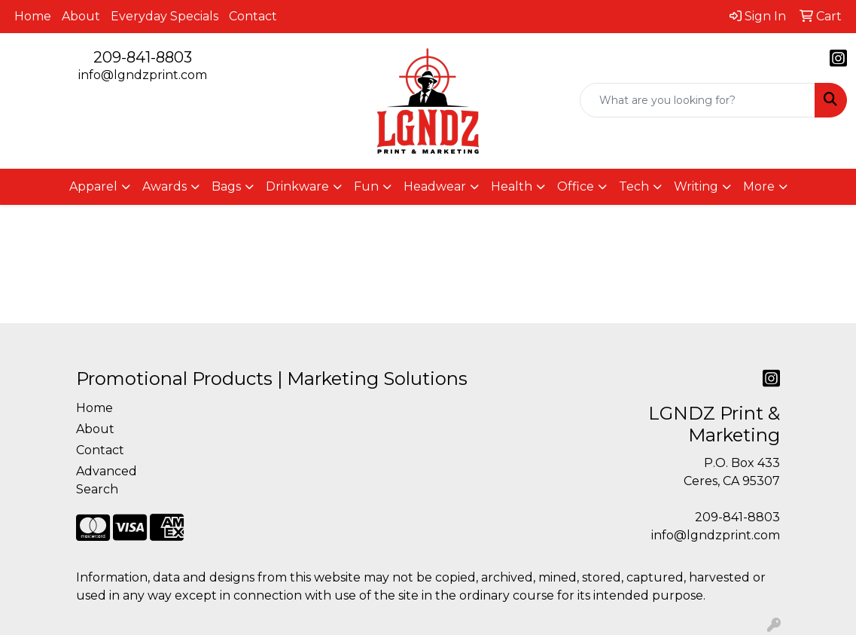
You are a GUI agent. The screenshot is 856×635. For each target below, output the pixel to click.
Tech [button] (634, 186)
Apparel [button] (93, 186)
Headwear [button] (435, 186)
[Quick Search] (697, 100)
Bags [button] (226, 186)
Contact (253, 16)
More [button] (759, 186)
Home (32, 16)
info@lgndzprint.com (142, 75)
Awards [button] (164, 186)
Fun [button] (366, 186)
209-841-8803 (142, 57)
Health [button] (511, 186)
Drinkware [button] (297, 186)
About (81, 16)
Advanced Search (106, 480)
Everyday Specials (164, 16)
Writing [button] (696, 186)
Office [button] (575, 186)
